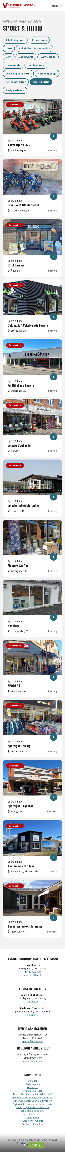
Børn (8, 56)
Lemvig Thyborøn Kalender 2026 (32, 1107)
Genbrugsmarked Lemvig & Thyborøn (32, 1100)
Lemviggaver (32, 1117)
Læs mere (32, 1001)
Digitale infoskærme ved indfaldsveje (32, 1104)
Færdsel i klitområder (33, 1124)
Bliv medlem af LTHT (32, 1090)
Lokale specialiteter (18, 73)
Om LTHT (32, 1080)
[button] (24, 1145)
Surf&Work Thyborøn (32, 1120)
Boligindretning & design (34, 48)
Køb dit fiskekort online (33, 1110)
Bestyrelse (32, 1087)
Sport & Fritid (41, 82)
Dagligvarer (26, 56)
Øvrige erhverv (15, 90)
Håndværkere (36, 65)
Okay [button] (36, 1145)
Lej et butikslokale (32, 1114)
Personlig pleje (47, 73)
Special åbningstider (32, 1041)
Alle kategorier (15, 40)
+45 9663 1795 (34, 971)
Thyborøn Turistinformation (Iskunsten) (32, 1097)
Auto (9, 48)
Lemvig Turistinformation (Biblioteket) (32, 1094)
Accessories (39, 40)
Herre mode (13, 65)
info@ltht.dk (35, 975)
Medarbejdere (32, 1084)
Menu (57, 6)
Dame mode (48, 56)
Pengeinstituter (16, 82)
